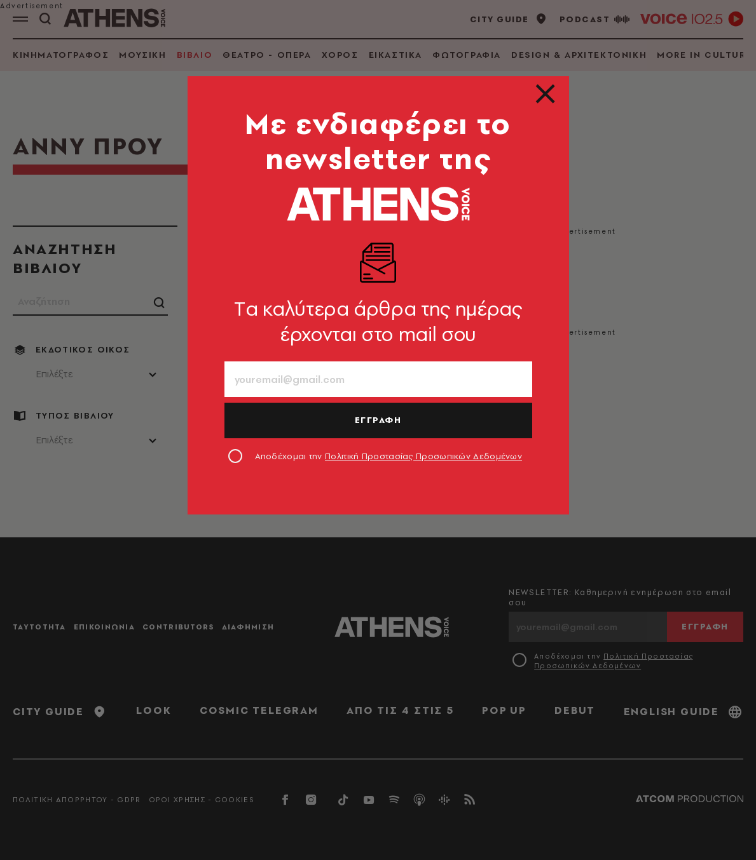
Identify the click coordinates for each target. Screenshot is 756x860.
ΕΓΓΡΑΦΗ (378, 420)
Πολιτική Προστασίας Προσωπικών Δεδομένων (423, 456)
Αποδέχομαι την (389, 456)
